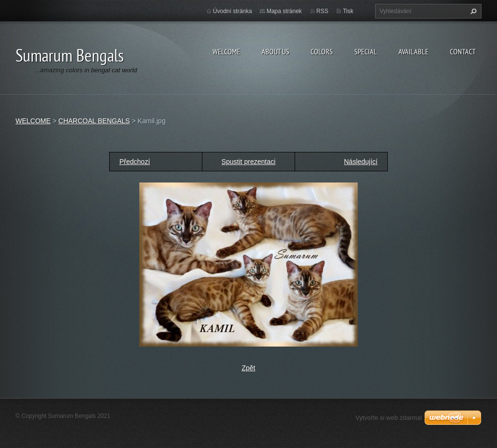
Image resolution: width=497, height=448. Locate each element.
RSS (322, 11)
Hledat (472, 11)
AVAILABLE (413, 51)
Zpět (248, 368)
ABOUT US (275, 51)
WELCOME (226, 51)
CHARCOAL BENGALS (94, 121)
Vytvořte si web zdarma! (388, 417)
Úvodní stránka (232, 11)
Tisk (348, 11)
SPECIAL (365, 51)
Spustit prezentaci (248, 162)
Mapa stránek (284, 11)
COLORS (322, 51)
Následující (361, 162)
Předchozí (134, 162)
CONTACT (463, 51)
